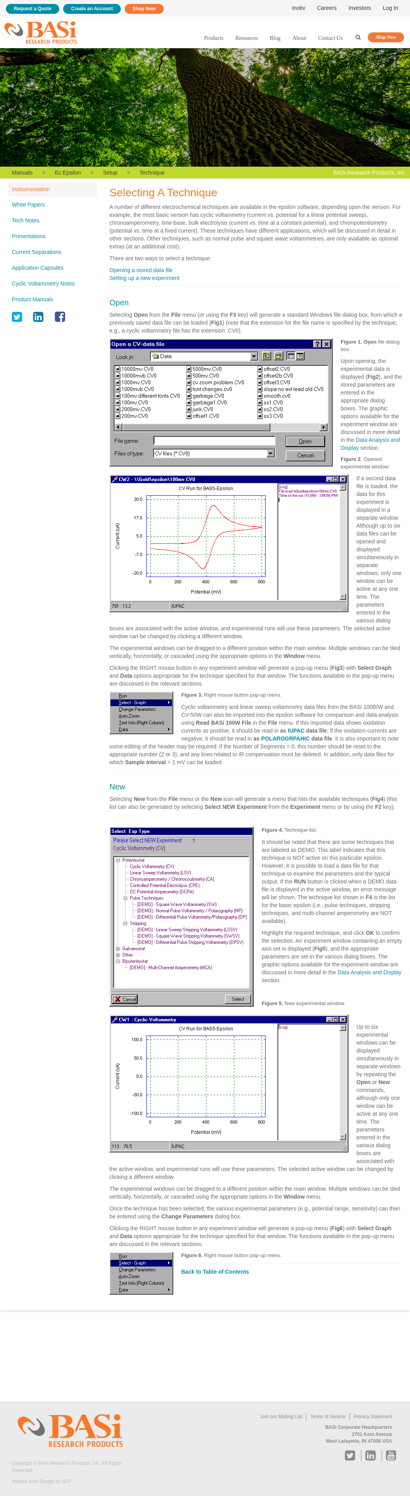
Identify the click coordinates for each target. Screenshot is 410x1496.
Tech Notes (25, 220)
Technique (152, 172)
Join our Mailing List (281, 1416)
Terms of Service (327, 1416)
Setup (110, 172)
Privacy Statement (373, 1416)
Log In (390, 8)
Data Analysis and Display (369, 972)
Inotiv (298, 8)
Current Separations (36, 252)
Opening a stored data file (140, 270)
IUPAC (296, 730)
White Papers (28, 204)
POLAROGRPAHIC (285, 738)
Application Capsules (38, 268)
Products (213, 38)
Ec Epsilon (68, 172)
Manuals (22, 172)
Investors (359, 8)
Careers (327, 8)
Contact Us (330, 38)
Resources (246, 38)
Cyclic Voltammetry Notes (43, 283)
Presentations (29, 236)
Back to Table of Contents (215, 1272)
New (117, 786)
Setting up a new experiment (144, 278)
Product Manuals (32, 299)
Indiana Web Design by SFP (41, 1481)
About (299, 38)
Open (119, 302)
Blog (275, 38)
